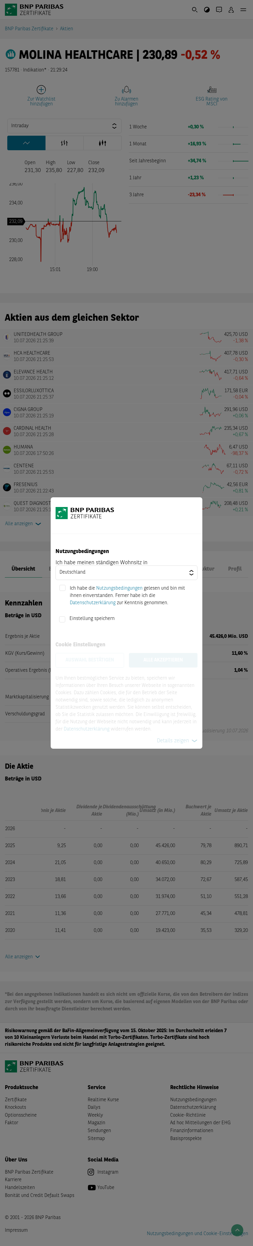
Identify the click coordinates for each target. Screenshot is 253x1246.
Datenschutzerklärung (93, 603)
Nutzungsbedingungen (119, 588)
